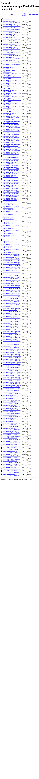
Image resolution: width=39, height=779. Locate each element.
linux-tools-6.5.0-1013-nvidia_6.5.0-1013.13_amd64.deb (11, 48)
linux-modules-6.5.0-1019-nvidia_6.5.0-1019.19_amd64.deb (11, 320)
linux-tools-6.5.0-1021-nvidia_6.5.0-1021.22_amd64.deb (11, 31)
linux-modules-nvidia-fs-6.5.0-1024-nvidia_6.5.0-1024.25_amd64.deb (11, 203)
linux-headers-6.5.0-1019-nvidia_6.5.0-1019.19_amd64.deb (11, 405)
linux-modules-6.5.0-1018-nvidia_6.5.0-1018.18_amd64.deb (11, 323)
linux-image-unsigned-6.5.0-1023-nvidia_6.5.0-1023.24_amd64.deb (12, 353)
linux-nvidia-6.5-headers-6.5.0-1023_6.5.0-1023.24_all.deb (11, 163)
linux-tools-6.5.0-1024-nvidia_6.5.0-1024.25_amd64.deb (11, 21)
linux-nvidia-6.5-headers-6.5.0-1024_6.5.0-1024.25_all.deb (11, 159)
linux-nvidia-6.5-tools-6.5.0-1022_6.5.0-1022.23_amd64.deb (11, 123)
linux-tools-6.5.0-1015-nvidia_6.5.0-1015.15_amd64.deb (11, 41)
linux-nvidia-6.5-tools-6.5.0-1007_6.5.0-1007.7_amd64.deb (11, 153)
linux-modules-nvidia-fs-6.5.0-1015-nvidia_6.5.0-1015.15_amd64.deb (11, 232)
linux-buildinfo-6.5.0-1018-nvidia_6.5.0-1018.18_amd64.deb (11, 451)
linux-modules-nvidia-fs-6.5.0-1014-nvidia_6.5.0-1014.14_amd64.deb (11, 236)
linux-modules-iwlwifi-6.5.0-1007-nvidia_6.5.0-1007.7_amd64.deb (12, 254)
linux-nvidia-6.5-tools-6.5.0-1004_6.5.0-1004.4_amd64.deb (11, 156)
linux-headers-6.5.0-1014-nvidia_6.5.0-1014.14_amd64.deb (11, 415)
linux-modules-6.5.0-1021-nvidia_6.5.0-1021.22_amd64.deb (11, 317)
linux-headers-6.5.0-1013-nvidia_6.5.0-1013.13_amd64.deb (11, 419)
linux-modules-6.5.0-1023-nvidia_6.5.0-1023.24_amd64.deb (11, 310)
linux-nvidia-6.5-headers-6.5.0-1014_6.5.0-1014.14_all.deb (11, 182)
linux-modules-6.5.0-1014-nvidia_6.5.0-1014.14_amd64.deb (11, 330)
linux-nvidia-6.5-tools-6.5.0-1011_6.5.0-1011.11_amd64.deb (11, 146)
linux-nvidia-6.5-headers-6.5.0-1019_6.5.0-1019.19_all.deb (11, 172)
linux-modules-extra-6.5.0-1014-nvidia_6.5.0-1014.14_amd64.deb (11, 287)
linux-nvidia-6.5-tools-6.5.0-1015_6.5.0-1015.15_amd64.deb (11, 136)
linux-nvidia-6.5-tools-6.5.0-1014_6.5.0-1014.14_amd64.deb (11, 140)
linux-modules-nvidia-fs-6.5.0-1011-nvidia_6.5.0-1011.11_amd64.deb (11, 246)
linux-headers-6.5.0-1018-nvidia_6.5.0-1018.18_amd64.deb (11, 409)
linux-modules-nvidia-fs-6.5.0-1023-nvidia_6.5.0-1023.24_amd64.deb (11, 208)
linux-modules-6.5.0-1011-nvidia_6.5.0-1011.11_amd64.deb (11, 336)
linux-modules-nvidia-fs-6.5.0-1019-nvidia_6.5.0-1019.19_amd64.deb (11, 222)
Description (35, 14)
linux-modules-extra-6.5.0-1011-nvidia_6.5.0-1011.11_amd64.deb (11, 294)
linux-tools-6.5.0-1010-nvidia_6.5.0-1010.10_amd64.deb (11, 54)
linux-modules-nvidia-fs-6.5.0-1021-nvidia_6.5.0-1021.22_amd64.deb (11, 217)
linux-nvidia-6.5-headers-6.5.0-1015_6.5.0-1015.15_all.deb (11, 179)
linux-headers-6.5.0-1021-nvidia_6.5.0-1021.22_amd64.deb (11, 402)
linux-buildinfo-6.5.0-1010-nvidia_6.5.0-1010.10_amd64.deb (11, 468)
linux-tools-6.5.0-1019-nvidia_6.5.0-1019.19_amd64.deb (11, 35)
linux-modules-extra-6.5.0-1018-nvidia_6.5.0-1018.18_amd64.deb (11, 281)
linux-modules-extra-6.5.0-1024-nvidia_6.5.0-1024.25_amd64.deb (11, 264)
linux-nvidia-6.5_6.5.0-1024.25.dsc (9, 67)
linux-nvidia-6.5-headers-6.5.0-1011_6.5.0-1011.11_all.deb (11, 189)
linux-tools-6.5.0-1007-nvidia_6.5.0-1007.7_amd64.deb (11, 58)
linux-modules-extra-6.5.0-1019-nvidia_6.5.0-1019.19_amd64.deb (11, 277)
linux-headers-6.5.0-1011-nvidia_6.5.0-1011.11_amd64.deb (11, 422)
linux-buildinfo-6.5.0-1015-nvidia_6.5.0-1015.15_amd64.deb (11, 455)
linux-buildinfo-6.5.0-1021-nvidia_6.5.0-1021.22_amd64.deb (11, 445)
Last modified (24, 14)
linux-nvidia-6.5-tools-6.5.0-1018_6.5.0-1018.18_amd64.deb (11, 133)
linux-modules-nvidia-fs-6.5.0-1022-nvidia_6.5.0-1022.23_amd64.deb (11, 213)
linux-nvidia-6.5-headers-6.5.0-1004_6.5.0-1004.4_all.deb (11, 199)
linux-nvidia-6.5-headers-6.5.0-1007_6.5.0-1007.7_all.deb (11, 195)
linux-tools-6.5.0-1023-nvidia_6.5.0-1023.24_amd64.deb (11, 25)
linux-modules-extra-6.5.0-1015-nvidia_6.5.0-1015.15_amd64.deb (11, 284)
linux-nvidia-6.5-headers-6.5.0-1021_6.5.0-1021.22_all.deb (11, 169)
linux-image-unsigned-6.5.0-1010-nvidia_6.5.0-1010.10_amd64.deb (12, 382)
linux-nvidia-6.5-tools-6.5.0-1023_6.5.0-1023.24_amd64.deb (11, 120)
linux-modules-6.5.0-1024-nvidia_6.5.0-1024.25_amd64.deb (11, 307)
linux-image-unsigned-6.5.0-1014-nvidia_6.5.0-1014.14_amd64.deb (12, 373)
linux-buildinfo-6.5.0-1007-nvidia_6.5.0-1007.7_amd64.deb (11, 471)
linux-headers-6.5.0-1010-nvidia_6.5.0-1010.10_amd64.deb (11, 425)
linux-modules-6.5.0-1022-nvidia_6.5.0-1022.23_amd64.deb (11, 314)
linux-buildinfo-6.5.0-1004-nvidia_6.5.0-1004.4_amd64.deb (11, 474)
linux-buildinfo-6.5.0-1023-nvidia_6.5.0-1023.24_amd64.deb (11, 438)
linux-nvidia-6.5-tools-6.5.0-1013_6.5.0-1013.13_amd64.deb (11, 143)
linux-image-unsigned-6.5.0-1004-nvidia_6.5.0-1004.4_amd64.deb (12, 389)
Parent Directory (7, 19)
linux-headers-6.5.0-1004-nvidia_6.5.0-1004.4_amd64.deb (11, 432)
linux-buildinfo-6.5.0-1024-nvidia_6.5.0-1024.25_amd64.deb (11, 435)
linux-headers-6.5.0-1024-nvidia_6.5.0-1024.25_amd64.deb (11, 392)
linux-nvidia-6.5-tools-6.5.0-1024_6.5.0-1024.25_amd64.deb (11, 117)
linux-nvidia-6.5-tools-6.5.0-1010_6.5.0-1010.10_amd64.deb (11, 149)
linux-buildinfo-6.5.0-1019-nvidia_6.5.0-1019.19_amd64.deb (11, 448)
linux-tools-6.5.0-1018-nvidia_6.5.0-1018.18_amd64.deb (11, 38)
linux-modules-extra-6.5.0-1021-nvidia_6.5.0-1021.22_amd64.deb (11, 274)
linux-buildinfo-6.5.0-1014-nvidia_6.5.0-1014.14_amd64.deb (11, 458)
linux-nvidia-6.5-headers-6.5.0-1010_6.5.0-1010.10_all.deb (11, 192)
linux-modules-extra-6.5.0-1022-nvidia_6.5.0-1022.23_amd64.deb (11, 271)
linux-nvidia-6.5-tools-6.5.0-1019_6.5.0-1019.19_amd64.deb (11, 130)
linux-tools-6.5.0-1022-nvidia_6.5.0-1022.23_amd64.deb (11, 28)
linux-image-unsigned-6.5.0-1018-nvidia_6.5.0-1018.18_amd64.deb (12, 366)
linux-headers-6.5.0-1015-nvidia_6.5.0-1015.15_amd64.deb (11, 412)
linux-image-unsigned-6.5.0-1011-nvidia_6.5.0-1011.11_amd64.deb (12, 379)
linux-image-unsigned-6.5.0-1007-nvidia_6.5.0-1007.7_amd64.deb (12, 386)
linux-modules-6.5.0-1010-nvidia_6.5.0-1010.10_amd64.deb (11, 340)
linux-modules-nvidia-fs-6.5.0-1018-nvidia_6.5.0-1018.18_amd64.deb (11, 227)
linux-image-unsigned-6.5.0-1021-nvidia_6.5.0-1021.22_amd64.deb (12, 359)
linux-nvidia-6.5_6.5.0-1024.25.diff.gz (9, 71)
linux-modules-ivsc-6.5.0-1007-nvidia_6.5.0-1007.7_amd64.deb (11, 258)
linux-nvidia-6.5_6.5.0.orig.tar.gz (11, 64)
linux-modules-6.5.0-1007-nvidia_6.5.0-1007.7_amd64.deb (11, 343)
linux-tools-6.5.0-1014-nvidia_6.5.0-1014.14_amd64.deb (11, 44)
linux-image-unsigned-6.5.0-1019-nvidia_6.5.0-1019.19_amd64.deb (12, 363)
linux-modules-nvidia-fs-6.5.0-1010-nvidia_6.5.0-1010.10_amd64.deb (11, 251)
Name (12, 14)
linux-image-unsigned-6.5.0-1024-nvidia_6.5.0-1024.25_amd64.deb (12, 350)
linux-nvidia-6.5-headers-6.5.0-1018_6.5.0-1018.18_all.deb (11, 176)
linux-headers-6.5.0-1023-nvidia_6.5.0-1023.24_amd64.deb (11, 396)
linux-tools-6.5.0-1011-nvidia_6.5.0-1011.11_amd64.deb (11, 51)
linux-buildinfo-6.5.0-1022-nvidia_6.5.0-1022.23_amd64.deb (11, 442)
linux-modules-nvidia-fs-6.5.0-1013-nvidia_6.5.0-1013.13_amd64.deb (11, 241)
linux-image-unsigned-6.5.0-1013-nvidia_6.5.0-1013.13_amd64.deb (12, 376)
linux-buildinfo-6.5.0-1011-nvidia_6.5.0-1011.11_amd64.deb (11, 465)
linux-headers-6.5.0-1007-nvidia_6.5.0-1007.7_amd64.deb (11, 428)
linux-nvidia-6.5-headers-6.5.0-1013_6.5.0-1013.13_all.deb (11, 186)
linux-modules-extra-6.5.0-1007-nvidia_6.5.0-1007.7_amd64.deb (11, 300)
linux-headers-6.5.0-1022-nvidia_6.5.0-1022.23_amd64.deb (11, 399)
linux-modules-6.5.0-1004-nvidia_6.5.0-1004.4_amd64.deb (11, 346)
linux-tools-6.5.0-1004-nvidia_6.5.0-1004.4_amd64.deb (11, 61)
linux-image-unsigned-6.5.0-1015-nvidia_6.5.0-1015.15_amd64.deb (12, 369)
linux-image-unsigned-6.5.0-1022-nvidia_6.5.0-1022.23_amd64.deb (12, 356)
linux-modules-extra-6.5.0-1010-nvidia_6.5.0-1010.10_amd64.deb (11, 297)
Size (30, 14)
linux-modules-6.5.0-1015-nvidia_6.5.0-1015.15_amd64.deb (11, 327)
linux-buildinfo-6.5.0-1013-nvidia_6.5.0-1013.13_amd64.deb (11, 461)
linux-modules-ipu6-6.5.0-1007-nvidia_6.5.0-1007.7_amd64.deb (11, 261)
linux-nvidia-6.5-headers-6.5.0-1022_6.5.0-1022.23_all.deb (11, 166)
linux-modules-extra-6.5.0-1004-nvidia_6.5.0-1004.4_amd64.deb (11, 304)
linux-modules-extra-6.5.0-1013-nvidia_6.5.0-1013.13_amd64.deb (11, 291)
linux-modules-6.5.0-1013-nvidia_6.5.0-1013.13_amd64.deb (11, 333)
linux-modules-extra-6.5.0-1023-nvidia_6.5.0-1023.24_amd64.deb (11, 268)
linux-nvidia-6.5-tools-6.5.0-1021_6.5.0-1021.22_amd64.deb (11, 127)
